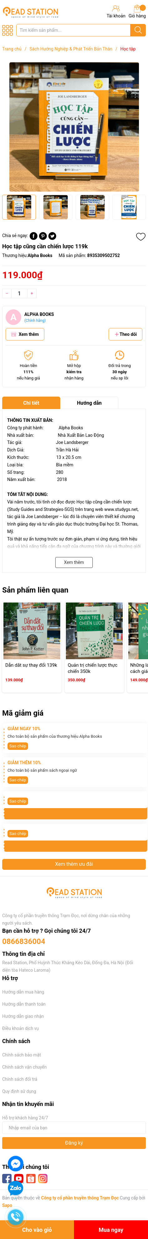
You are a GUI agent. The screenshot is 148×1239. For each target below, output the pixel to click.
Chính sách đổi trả (19, 1079)
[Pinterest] (43, 238)
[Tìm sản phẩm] (81, 30)
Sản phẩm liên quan (35, 590)
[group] (74, 127)
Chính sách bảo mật (21, 1054)
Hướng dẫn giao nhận (23, 1016)
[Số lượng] (19, 293)
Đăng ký (74, 1143)
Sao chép (17, 746)
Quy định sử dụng (19, 1091)
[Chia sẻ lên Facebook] (33, 238)
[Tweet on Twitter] (52, 238)
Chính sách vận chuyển (24, 1067)
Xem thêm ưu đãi (74, 864)
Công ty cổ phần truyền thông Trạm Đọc (80, 1197)
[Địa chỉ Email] (74, 1128)
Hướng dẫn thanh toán (24, 1004)
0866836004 (23, 941)
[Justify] (138, 30)
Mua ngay (111, 1230)
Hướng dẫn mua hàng (23, 991)
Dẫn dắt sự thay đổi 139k (31, 665)
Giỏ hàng (137, 11)
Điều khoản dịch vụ (20, 1028)
